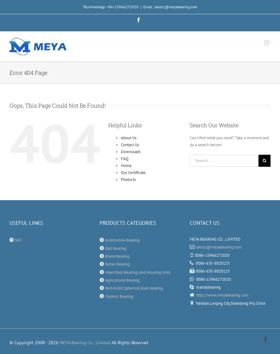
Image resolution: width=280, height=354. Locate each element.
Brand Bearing (117, 256)
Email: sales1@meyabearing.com (170, 6)
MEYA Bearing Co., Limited (85, 342)
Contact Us (130, 144)
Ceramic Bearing (119, 296)
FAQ (124, 158)
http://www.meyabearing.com (221, 295)
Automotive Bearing (122, 240)
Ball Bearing (115, 248)
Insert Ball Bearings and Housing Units (137, 272)
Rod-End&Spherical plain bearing (134, 288)
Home (126, 165)
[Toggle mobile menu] (267, 42)
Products (128, 179)
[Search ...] (224, 161)
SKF (18, 240)
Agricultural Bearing (122, 280)
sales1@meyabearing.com (219, 247)
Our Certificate (133, 172)
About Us (128, 138)
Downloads (130, 151)
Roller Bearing (117, 264)
